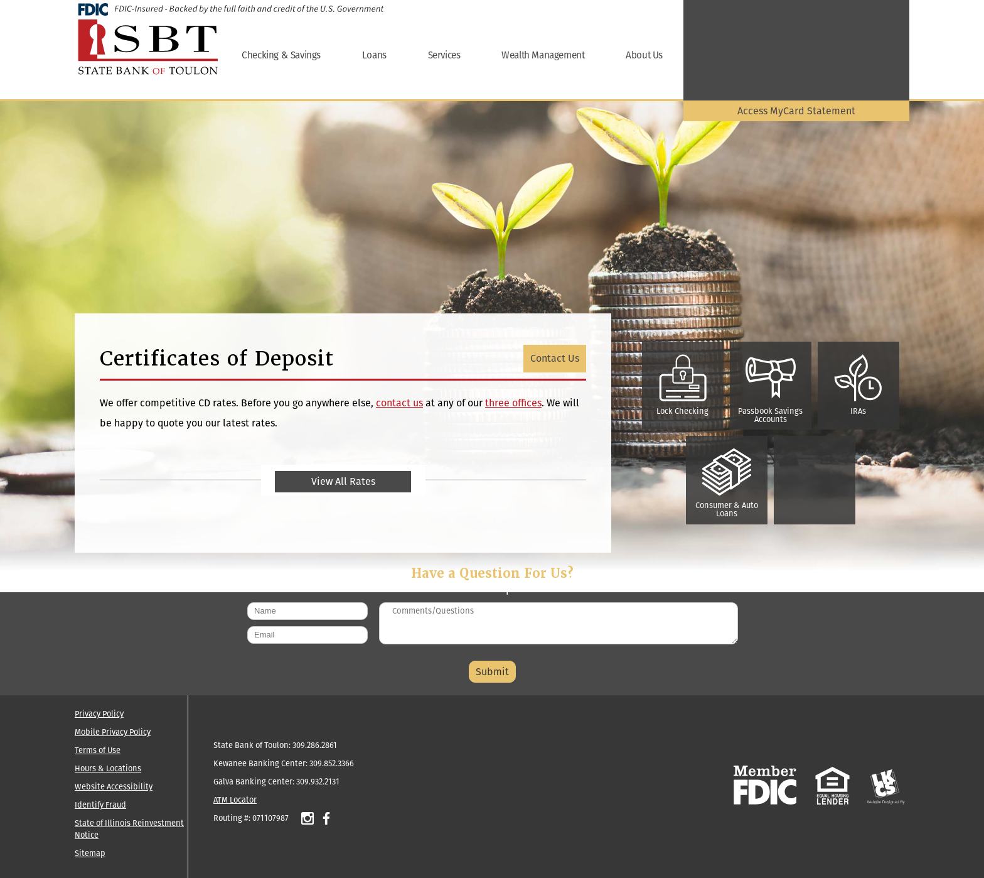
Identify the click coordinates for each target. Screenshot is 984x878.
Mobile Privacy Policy (113, 732)
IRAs (858, 385)
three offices (513, 403)
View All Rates (343, 481)
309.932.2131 (318, 782)
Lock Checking (682, 385)
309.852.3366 (331, 763)
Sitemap (90, 853)
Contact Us (554, 358)
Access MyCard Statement (796, 111)
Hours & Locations (108, 768)
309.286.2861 (314, 745)
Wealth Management (542, 55)
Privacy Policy (99, 714)
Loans (374, 55)
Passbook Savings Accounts (770, 389)
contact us (399, 403)
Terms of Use (97, 750)
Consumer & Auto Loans (726, 483)
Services (444, 55)
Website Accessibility (113, 787)
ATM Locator (235, 800)
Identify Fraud (100, 805)
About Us (644, 55)
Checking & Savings (281, 55)
